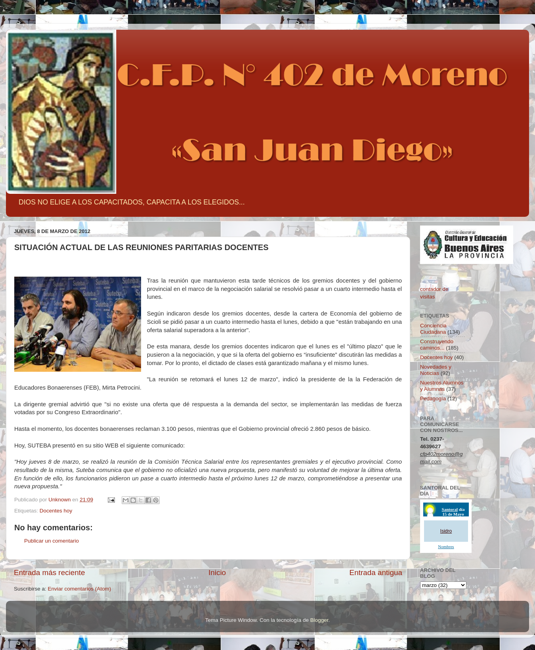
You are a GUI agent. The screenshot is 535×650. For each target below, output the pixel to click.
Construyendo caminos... (436, 344)
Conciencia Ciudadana (433, 329)
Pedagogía (433, 398)
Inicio (217, 572)
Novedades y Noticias (435, 370)
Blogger (319, 620)
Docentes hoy (56, 511)
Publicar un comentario (51, 541)
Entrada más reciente (49, 572)
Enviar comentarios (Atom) (79, 589)
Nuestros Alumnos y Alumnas (442, 386)
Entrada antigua (376, 572)
